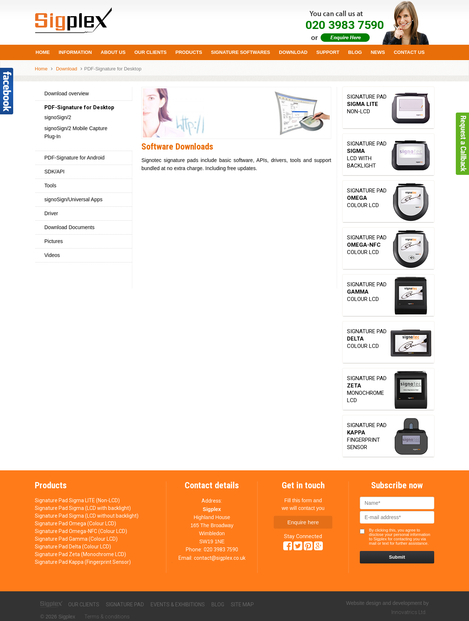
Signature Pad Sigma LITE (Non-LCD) (77, 500)
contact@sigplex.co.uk (219, 558)
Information (75, 52)
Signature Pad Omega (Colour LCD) (75, 523)
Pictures (53, 241)
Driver (51, 213)
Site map (242, 604)
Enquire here (303, 522)
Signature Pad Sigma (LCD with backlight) (83, 508)
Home (43, 52)
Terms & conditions (107, 617)
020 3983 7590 (221, 549)
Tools (50, 185)
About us (113, 52)
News (378, 52)
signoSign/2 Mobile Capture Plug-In (75, 132)
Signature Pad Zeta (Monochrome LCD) (80, 554)
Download (293, 52)
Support (327, 52)
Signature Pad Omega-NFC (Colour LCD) (81, 531)
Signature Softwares (240, 52)
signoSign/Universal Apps (73, 199)
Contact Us (409, 52)
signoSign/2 (57, 117)
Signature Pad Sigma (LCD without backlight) (87, 516)
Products (189, 52)
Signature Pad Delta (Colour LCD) (73, 547)
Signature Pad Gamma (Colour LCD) (76, 539)
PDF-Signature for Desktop (112, 68)
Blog (355, 52)
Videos (52, 255)
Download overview (66, 93)
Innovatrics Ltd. (408, 612)
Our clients (83, 604)
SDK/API (54, 171)
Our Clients (150, 52)
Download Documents (69, 227)
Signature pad (125, 604)
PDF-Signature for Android (74, 158)
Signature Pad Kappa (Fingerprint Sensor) (83, 562)
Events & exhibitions (178, 604)
